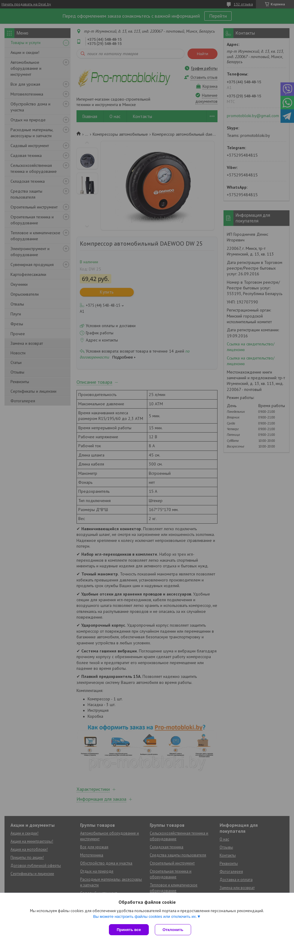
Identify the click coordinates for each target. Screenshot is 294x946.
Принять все (129, 929)
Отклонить (173, 929)
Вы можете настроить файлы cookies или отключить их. (145, 916)
